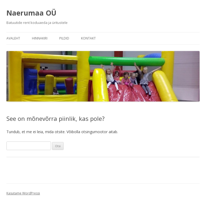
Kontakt (88, 38)
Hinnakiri (39, 38)
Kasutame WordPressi (23, 193)
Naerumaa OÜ (31, 13)
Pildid (64, 38)
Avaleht (13, 38)
